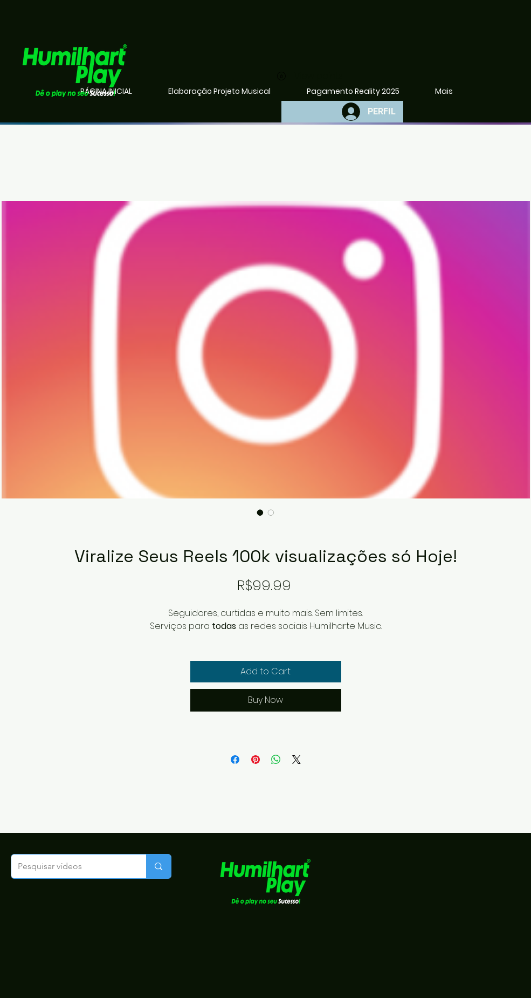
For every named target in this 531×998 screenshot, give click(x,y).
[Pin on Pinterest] (255, 759)
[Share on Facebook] (235, 759)
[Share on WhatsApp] (276, 759)
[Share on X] (296, 759)
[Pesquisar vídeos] (71, 866)
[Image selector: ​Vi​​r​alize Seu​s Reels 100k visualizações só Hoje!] (260, 512)
